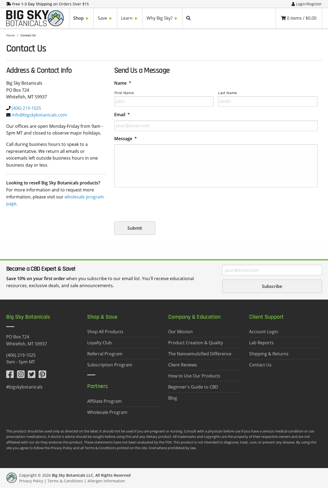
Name (122, 83)
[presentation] (155, 202)
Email (122, 115)
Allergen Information (106, 480)
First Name (124, 92)
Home (10, 35)
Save (102, 18)
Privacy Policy (31, 480)
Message (125, 139)
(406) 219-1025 (26, 108)
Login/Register (309, 3)
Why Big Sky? (160, 18)
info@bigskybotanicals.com (39, 115)
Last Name (227, 92)
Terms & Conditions (65, 480)
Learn (127, 18)
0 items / (298, 18)
